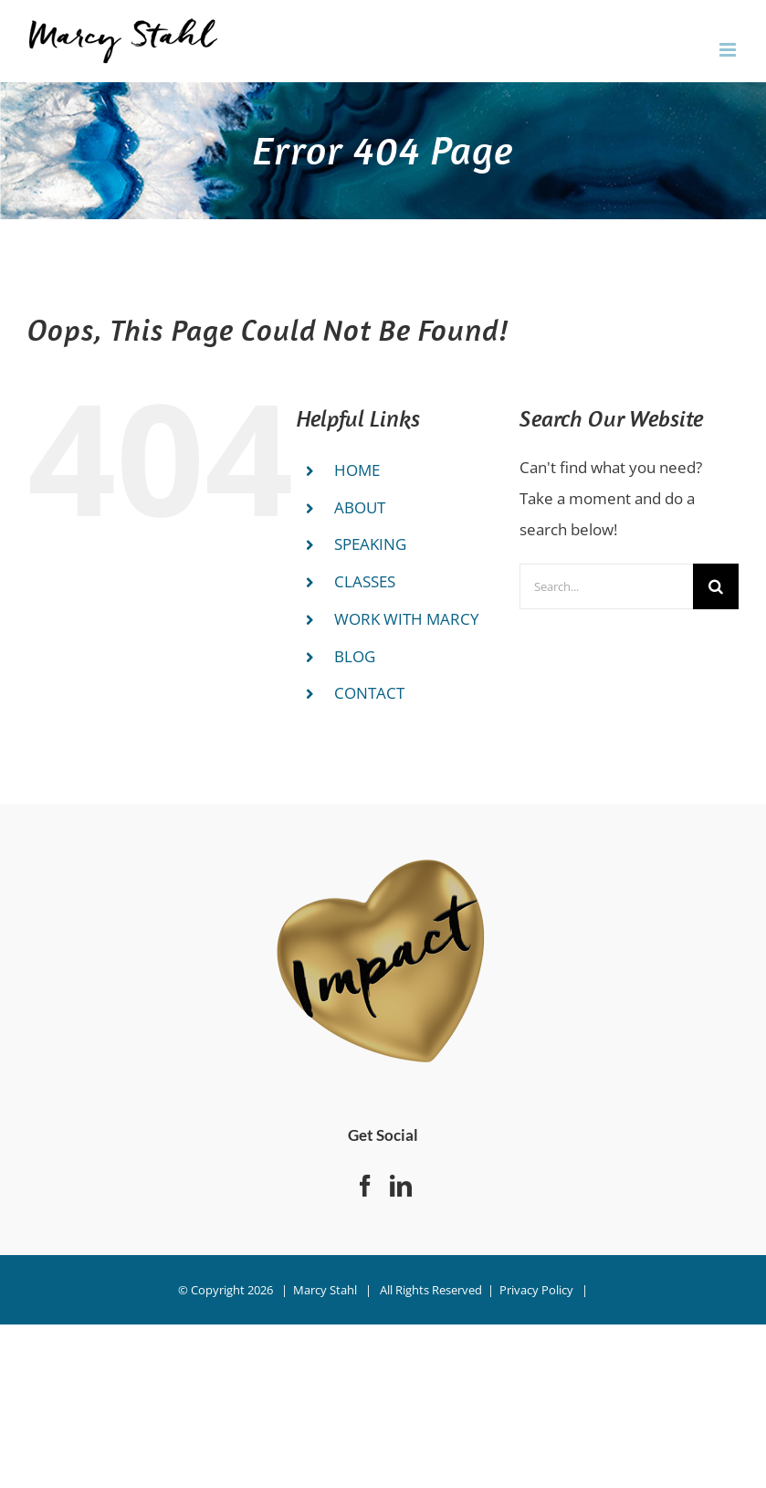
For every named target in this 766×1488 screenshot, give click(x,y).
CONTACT (369, 692)
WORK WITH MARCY (406, 618)
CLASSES (364, 581)
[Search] (716, 586)
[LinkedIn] (401, 1186)
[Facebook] (365, 1186)
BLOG (354, 656)
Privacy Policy (536, 1290)
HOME (357, 469)
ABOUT (359, 507)
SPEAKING (370, 543)
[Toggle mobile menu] (729, 49)
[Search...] (606, 586)
